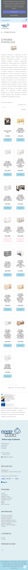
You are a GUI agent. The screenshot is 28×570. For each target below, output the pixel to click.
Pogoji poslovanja (18, 564)
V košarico (7, 140)
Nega (2, 502)
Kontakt (3, 539)
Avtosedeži (4, 495)
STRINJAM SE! (14, 11)
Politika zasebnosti (7, 564)
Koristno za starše (6, 518)
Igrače (3, 501)
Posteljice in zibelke (6, 498)
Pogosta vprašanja (6, 523)
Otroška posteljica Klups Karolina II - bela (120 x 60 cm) (20, 264)
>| (15, 385)
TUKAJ (19, 90)
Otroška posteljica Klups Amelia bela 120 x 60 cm (8, 164)
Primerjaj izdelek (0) (6, 102)
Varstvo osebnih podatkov (8, 524)
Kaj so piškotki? (14, 15)
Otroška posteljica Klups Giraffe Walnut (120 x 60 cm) (20, 197)
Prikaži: (23, 109)
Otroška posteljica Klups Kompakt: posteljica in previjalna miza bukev (20, 334)
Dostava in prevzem (7, 515)
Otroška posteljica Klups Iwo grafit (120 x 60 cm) (7, 264)
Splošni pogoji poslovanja (8, 520)
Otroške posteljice (9, 32)
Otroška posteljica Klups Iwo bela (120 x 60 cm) (7, 229)
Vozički (3, 493)
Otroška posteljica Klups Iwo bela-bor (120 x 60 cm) (20, 229)
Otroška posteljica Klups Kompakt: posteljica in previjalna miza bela (7, 334)
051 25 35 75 (6, 20)
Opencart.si (14, 568)
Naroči (7, 240)
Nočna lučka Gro (7, 131)
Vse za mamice (5, 504)
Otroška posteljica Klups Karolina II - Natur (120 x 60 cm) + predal (20, 298)
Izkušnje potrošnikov (7, 517)
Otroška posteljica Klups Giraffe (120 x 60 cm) (8, 198)
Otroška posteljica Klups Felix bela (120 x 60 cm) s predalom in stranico (20, 163)
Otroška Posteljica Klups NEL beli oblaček (7, 366)
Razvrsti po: (22, 104)
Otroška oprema (6, 499)
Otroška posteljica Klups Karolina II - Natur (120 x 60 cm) (7, 298)
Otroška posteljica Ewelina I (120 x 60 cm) (20, 130)
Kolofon (3, 526)
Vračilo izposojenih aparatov (9, 521)
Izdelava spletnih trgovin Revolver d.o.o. (14, 566)
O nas (2, 537)
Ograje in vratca (5, 496)
